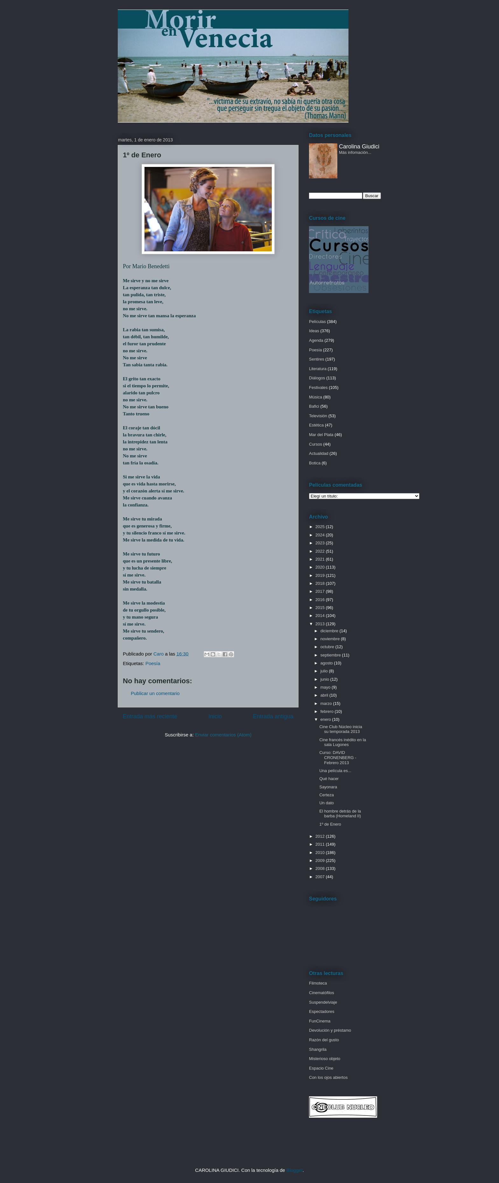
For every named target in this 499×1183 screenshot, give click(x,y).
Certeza (326, 794)
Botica (314, 463)
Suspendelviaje (323, 1002)
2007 (320, 876)
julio (324, 671)
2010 (320, 852)
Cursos (315, 444)
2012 (320, 836)
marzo (326, 703)
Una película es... (335, 770)
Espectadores (321, 1011)
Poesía (152, 663)
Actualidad (318, 453)
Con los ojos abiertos (328, 1077)
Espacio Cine (321, 1068)
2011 (320, 844)
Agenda (316, 340)
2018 (320, 583)
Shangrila (318, 1049)
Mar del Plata (321, 434)
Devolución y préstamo (330, 1030)
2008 (320, 868)
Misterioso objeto (324, 1058)
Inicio (215, 716)
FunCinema (319, 1021)
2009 (320, 860)
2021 (320, 559)
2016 (320, 599)
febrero (327, 711)
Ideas (314, 330)
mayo (326, 687)
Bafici (314, 406)
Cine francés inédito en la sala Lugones (342, 742)
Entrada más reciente (150, 716)
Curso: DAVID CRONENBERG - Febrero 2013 (337, 757)
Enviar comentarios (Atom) (223, 734)
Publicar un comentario (155, 693)
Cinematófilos (321, 992)
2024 (320, 535)
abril (324, 695)
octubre (327, 646)
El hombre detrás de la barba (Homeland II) (340, 814)
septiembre (331, 655)
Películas (317, 321)
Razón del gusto (324, 1039)
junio (325, 679)
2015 (320, 607)
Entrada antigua (273, 716)
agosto (327, 663)
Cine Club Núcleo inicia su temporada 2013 (340, 729)
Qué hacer (329, 778)
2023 (320, 543)
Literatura (318, 368)
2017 (320, 591)
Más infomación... (355, 152)
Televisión (318, 415)
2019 (320, 575)
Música (315, 397)
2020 (320, 567)
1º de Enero (330, 824)
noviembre (330, 638)
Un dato (326, 802)
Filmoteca (318, 983)
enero (326, 719)
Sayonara (328, 787)
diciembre (330, 630)
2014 (320, 615)
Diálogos (317, 378)
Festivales (318, 387)
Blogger (294, 1170)
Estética (316, 425)
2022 (320, 551)
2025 (320, 526)
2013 (320, 623)
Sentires (316, 359)
